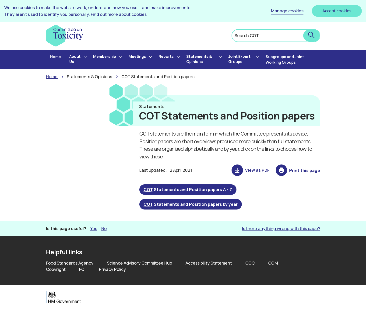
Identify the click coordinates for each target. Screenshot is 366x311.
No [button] (104, 228)
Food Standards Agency (69, 263)
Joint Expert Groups (239, 59)
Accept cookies (336, 11)
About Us (75, 59)
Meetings (137, 56)
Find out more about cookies (119, 14)
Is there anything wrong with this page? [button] (281, 228)
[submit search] (311, 36)
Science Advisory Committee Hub (139, 263)
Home (55, 56)
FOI (82, 269)
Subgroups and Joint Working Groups (285, 59)
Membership (104, 56)
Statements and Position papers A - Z (188, 189)
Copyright (56, 269)
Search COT (247, 35)
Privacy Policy (112, 269)
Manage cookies (287, 11)
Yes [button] (93, 228)
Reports (166, 56)
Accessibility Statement (209, 263)
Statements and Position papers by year (191, 204)
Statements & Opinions (199, 59)
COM (273, 263)
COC (250, 263)
